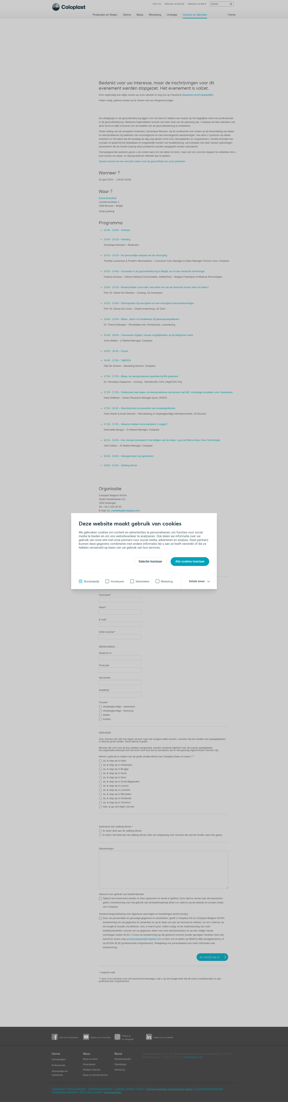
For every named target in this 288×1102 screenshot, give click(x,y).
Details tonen (197, 581)
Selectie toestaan (150, 561)
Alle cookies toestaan (190, 561)
